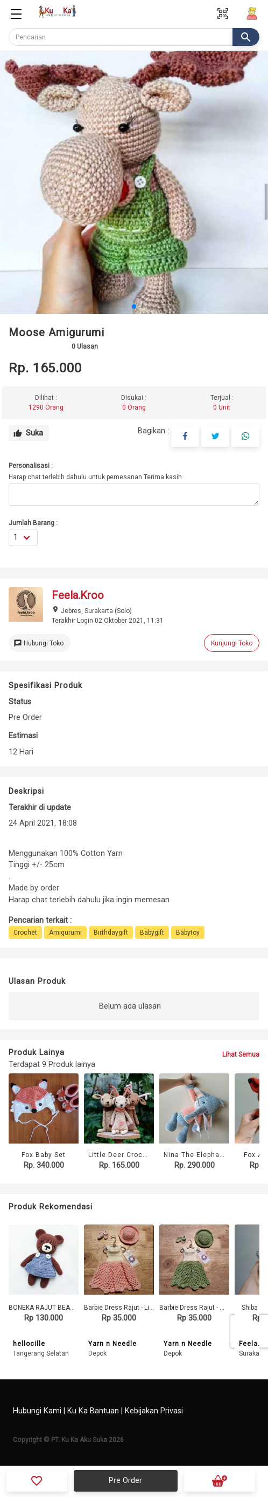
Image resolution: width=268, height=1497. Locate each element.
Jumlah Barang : (33, 523)
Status (20, 701)
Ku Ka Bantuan (93, 1411)
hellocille (29, 1343)
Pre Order (125, 1480)
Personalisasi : (31, 465)
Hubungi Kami (37, 1411)
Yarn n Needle (112, 1343)
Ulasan (85, 346)
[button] (134, 306)
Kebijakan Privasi (154, 1411)
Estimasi (23, 735)
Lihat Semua (240, 1054)
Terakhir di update (40, 807)
